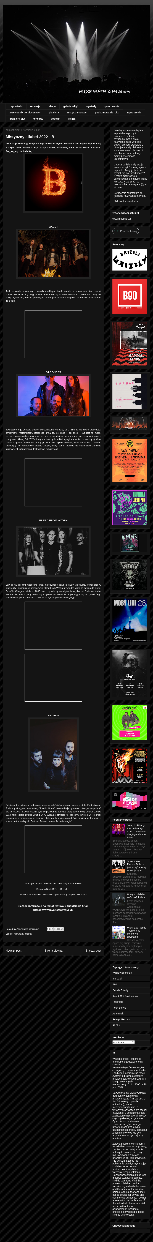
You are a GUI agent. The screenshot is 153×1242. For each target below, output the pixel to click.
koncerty (38, 118)
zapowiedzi (16, 106)
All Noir (116, 1025)
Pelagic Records (121, 1019)
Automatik (117, 1013)
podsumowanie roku (107, 112)
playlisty (54, 112)
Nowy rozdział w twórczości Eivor (136, 896)
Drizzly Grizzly (120, 990)
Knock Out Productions (125, 996)
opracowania (111, 106)
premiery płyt (17, 118)
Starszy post (93, 950)
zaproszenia (134, 112)
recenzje (35, 106)
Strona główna (53, 950)
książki (72, 118)
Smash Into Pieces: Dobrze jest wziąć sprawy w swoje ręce (137, 866)
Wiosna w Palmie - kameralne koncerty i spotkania (136, 932)
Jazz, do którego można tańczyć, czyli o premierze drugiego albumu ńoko (136, 831)
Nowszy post (13, 950)
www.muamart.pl (121, 218)
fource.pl (117, 978)
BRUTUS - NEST (61, 889)
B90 (114, 984)
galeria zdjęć (70, 106)
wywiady (91, 106)
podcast (55, 118)
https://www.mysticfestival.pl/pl (53, 909)
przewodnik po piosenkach (25, 112)
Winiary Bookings (122, 972)
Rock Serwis (119, 1007)
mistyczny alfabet (77, 112)
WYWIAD (81, 894)
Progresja (117, 1001)
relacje (52, 106)
